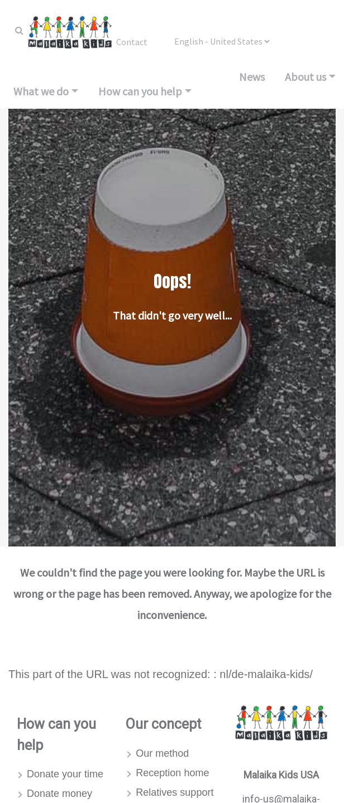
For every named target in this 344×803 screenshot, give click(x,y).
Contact (131, 41)
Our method (162, 753)
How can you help (140, 91)
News (252, 77)
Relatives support (174, 792)
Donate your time (65, 774)
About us (305, 77)
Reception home (172, 772)
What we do (41, 91)
